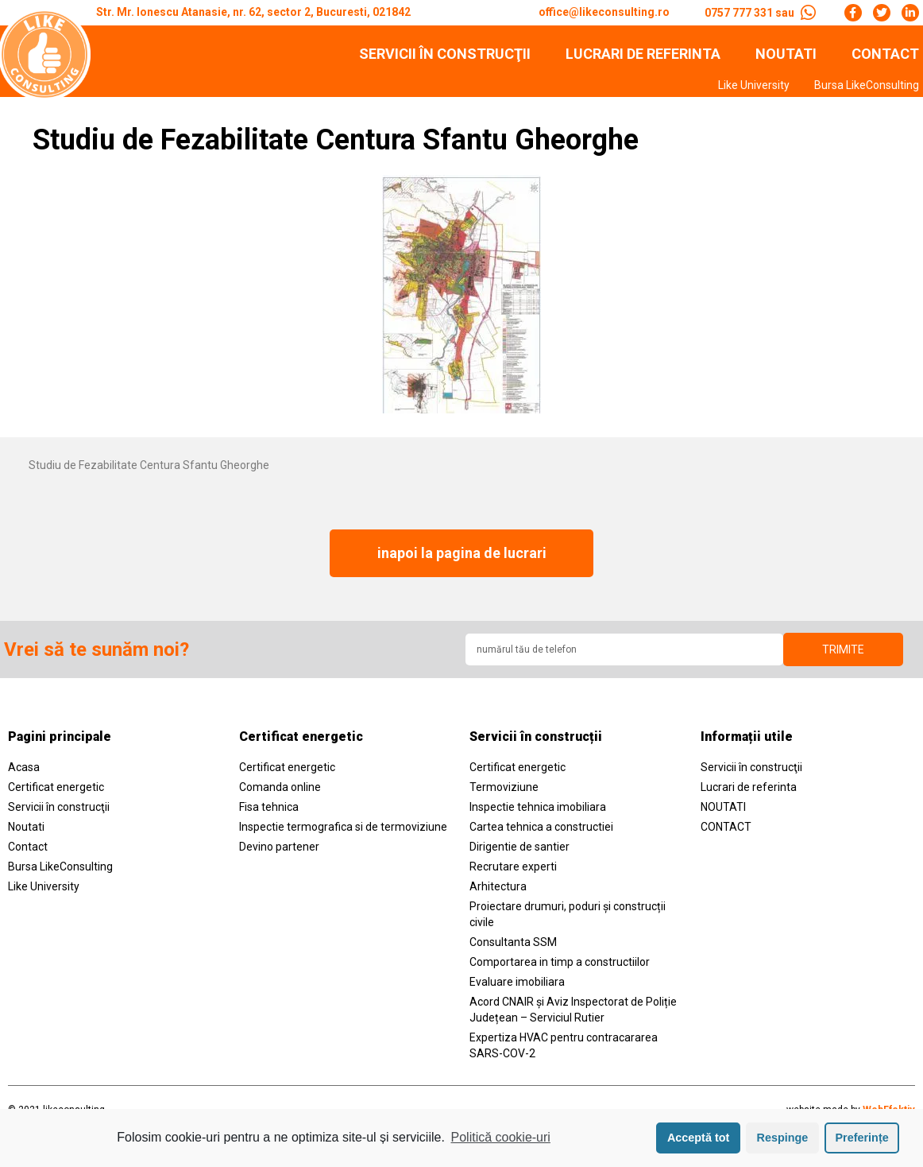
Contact (28, 851)
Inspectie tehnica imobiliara (537, 811)
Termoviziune (504, 791)
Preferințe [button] (862, 1137)
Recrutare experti (513, 871)
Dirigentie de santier (519, 851)
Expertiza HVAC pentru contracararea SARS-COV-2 (563, 1050)
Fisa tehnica (269, 811)
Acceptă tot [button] (698, 1137)
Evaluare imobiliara (517, 986)
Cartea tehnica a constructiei (541, 831)
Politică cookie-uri (500, 1137)
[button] (462, 555)
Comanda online (280, 791)
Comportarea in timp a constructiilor (559, 966)
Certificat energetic (56, 791)
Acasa (24, 772)
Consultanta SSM (513, 946)
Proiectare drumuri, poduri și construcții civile (567, 919)
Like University (754, 85)
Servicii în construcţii (445, 54)
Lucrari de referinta (643, 54)
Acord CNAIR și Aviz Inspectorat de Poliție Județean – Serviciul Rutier (573, 1014)
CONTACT (885, 54)
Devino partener (279, 851)
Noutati (26, 831)
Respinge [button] (783, 1137)
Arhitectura (498, 891)
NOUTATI (786, 54)
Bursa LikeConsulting (866, 85)
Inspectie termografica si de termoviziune (343, 831)
